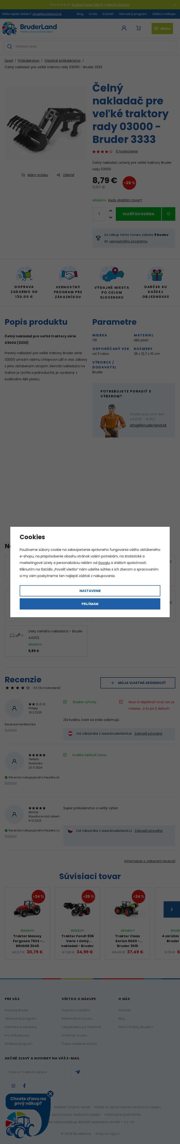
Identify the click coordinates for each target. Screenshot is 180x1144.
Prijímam (90, 604)
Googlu (104, 562)
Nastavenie (90, 590)
